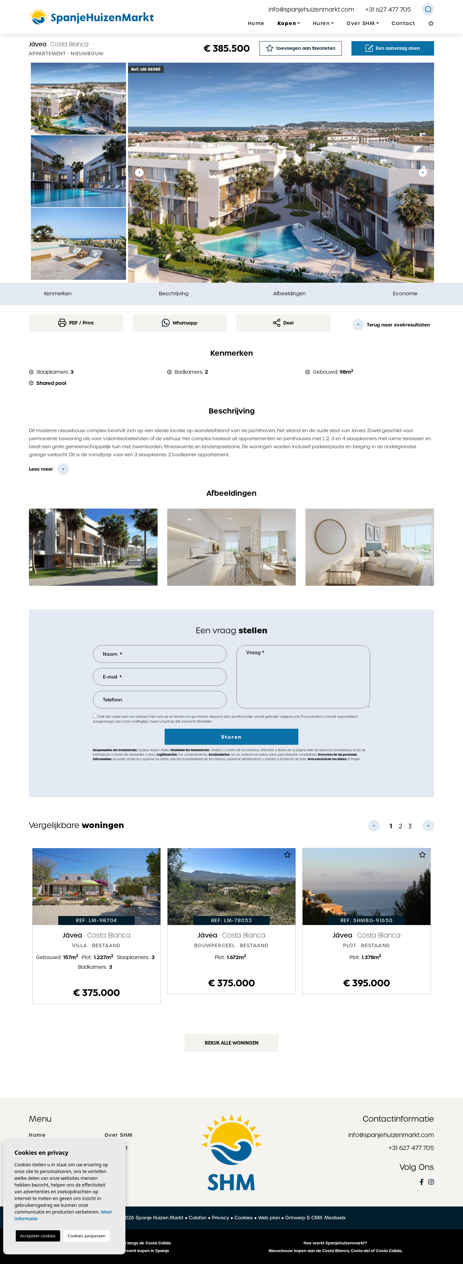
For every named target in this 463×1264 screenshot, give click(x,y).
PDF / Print (76, 323)
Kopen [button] (286, 23)
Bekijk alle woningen (232, 1043)
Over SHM (118, 1135)
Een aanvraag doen (393, 48)
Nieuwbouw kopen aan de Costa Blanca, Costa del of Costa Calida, (335, 1250)
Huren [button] (321, 23)
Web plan (269, 1218)
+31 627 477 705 (388, 9)
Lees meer (41, 469)
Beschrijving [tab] (173, 293)
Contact (403, 23)
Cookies (243, 1218)
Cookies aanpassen (86, 1236)
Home (256, 23)
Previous (139, 173)
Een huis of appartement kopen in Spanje (128, 1250)
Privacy (220, 1218)
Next (423, 173)
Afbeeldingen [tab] (289, 293)
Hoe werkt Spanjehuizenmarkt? (335, 1243)
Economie (405, 293)
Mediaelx (335, 1218)
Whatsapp (179, 323)
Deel (283, 323)
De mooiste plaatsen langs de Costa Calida (128, 1243)
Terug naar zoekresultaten (391, 324)
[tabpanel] (96, 926)
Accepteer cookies (38, 1236)
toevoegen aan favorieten (300, 48)
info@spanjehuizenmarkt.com (311, 9)
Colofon (197, 1218)
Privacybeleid (312, 717)
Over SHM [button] (361, 23)
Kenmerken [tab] (58, 293)
